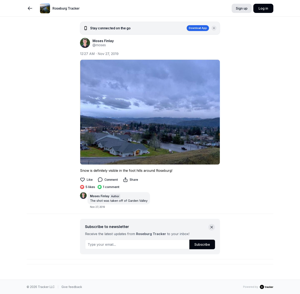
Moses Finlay (103, 41)
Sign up (241, 8)
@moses (99, 45)
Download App (198, 28)
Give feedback (71, 287)
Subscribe (202, 244)
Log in (263, 8)
